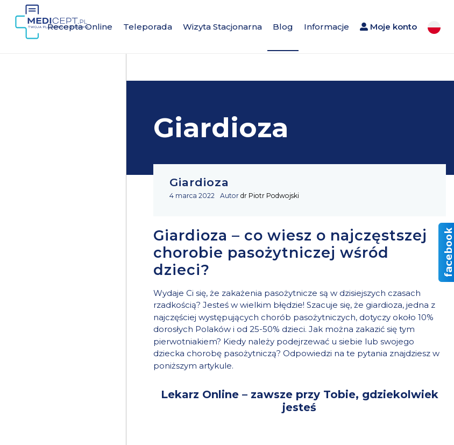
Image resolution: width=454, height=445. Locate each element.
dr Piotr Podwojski (269, 196)
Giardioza (199, 182)
